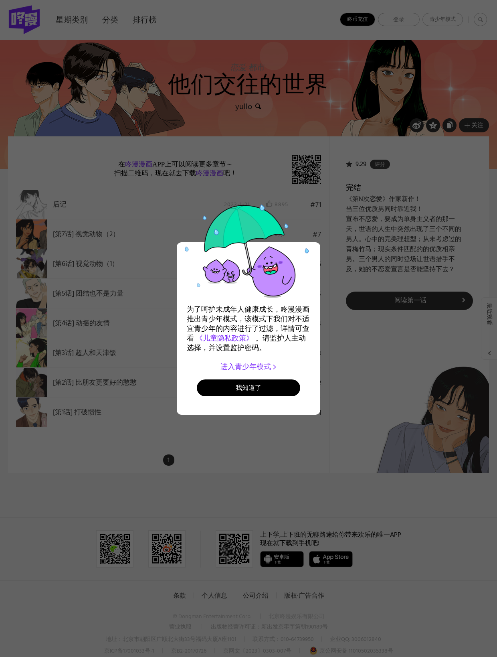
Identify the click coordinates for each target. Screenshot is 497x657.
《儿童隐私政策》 (224, 338)
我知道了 (248, 387)
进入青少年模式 (248, 367)
